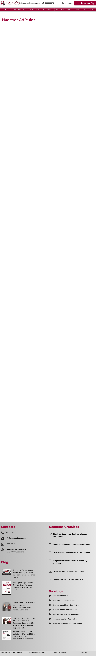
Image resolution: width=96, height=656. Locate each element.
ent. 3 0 (9, 552)
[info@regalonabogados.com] (28, 3)
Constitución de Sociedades (64, 600)
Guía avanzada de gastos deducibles (68, 571)
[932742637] (67, 3)
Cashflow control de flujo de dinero (68, 579)
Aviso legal (84, 652)
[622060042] (48, 3)
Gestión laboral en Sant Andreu (65, 610)
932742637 (10, 532)
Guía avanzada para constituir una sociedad (71, 553)
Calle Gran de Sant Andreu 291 (18, 549)
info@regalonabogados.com (17, 538)
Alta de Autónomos (60, 596)
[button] (92, 33)
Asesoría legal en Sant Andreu (65, 619)
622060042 (10, 544)
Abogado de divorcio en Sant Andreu (67, 624)
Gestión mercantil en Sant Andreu (66, 614)
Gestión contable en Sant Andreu (66, 605)
